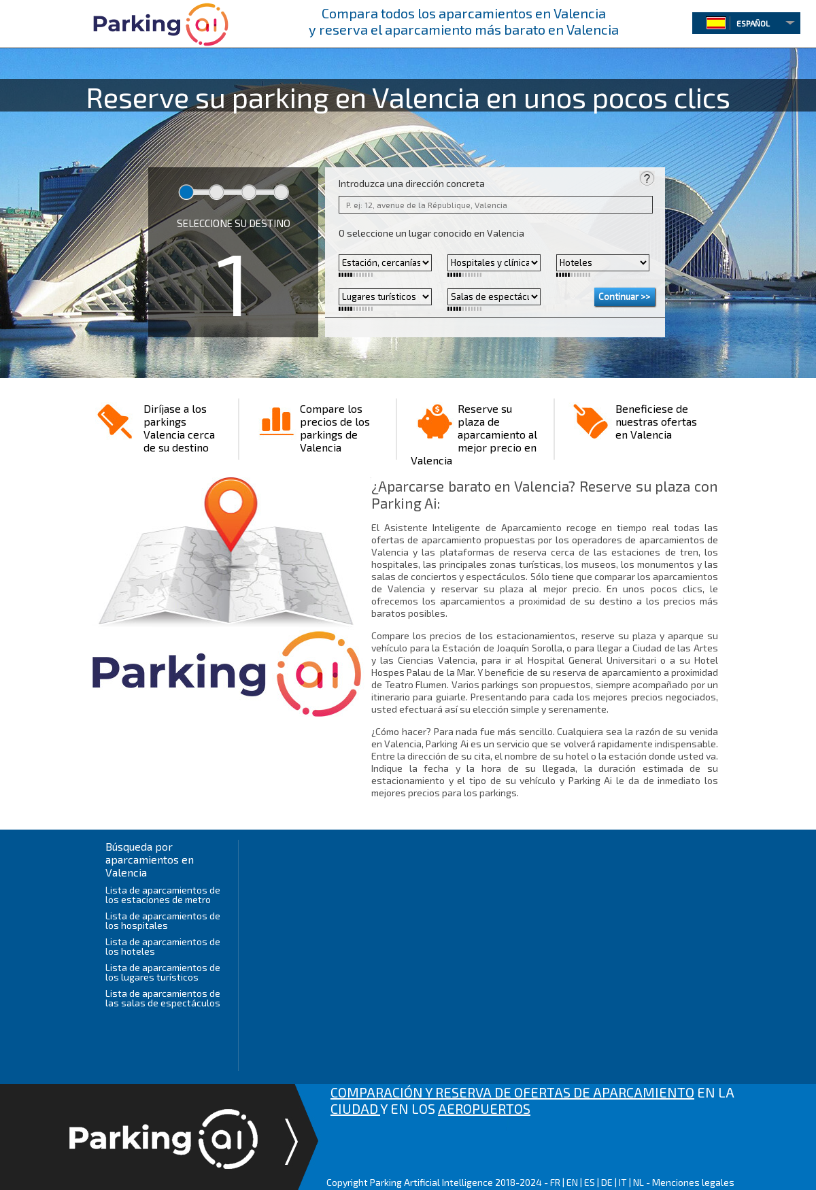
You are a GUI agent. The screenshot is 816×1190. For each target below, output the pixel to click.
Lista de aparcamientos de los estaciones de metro (162, 894)
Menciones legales (693, 1182)
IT (623, 1182)
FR (555, 1182)
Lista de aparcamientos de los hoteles (162, 946)
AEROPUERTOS (484, 1108)
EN (572, 1182)
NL (638, 1182)
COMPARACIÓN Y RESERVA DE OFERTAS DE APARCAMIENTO (512, 1092)
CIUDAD (355, 1108)
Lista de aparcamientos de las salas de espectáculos (162, 997)
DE (607, 1182)
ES (589, 1182)
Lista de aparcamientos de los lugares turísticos (162, 972)
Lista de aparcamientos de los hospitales (162, 920)
